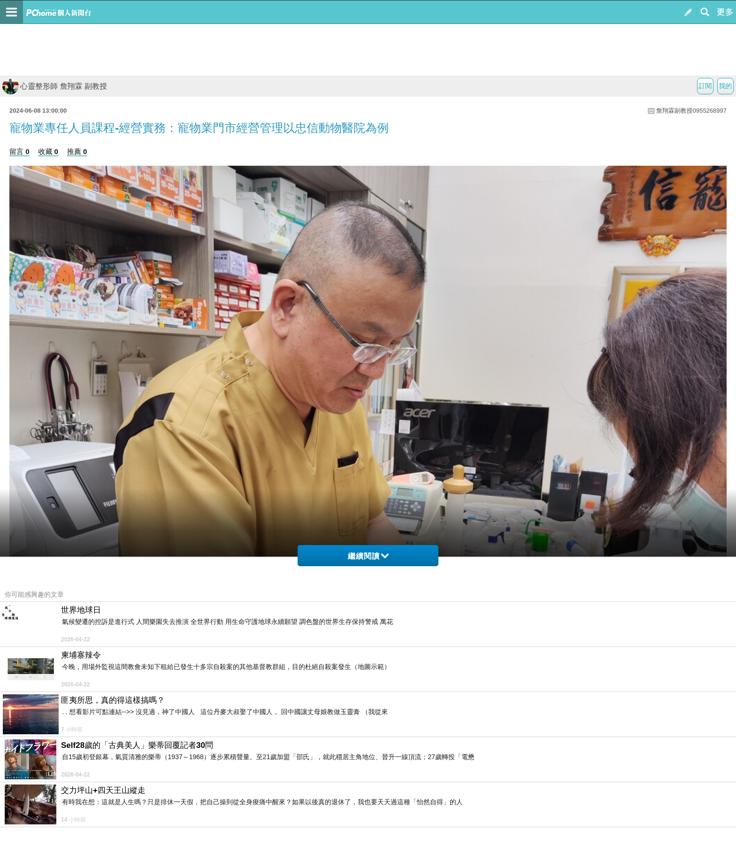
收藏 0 (48, 151)
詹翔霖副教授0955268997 (691, 110)
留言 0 (19, 151)
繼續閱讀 (368, 556)
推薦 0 (77, 151)
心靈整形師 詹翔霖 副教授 (54, 86)
